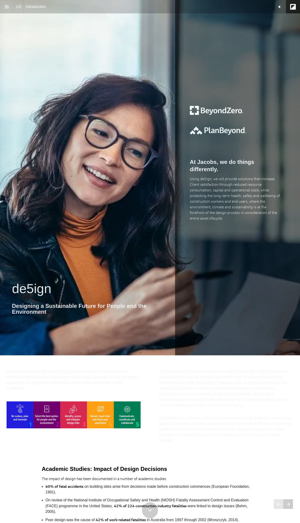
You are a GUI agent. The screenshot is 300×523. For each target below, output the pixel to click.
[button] (279, 6)
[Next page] (288, 504)
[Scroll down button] (150, 510)
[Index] (6, 6)
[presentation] (150, 177)
